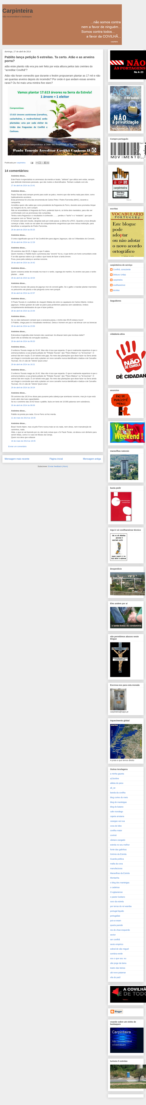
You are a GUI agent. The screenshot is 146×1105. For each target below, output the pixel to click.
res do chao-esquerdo (120, 930)
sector (113, 935)
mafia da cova (116, 864)
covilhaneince (119, 285)
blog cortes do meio (119, 797)
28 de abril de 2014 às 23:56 (23, 326)
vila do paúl (115, 977)
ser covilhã (115, 939)
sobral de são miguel (119, 949)
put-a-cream (115, 920)
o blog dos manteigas (119, 882)
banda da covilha (117, 792)
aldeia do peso (116, 783)
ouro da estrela (117, 901)
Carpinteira (17, 11)
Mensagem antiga (92, 459)
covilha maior (116, 830)
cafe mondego (116, 811)
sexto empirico (116, 944)
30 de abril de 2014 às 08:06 (23, 405)
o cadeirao (115, 887)
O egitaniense (116, 892)
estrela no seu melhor (120, 845)
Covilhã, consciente (122, 269)
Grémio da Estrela (118, 854)
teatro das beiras (117, 968)
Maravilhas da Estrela (120, 873)
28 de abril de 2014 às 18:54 (23, 278)
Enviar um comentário (17, 446)
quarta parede (116, 925)
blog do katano (116, 807)
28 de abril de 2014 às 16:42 (23, 263)
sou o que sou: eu (118, 958)
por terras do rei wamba (121, 906)
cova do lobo (116, 826)
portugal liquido (117, 911)
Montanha (114, 878)
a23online (114, 778)
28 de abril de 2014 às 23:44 (23, 311)
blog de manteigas (118, 802)
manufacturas (116, 868)
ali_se (112, 788)
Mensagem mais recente (17, 459)
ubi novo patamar (118, 972)
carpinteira (117, 280)
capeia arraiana (117, 816)
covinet (113, 835)
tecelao (116, 290)
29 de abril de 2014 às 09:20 (23, 341)
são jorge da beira (118, 963)
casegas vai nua (117, 821)
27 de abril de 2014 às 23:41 (23, 185)
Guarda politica (117, 859)
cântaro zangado (117, 840)
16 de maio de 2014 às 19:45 (23, 441)
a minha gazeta (117, 774)
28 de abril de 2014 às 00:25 (23, 230)
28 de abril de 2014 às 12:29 (23, 242)
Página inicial (56, 459)
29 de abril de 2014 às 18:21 (23, 364)
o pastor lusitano (117, 897)
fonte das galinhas (118, 849)
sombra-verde (116, 954)
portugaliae (115, 916)
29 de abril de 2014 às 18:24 (23, 387)
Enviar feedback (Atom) (58, 466)
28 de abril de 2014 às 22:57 (23, 293)
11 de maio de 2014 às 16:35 (23, 418)
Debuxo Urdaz (119, 275)
